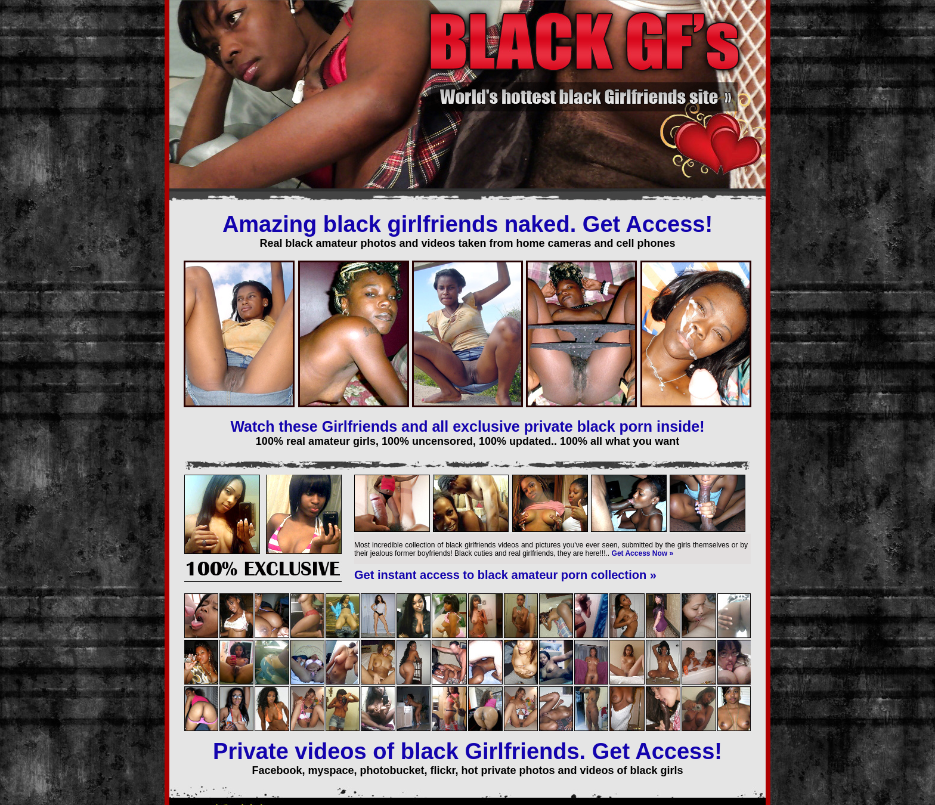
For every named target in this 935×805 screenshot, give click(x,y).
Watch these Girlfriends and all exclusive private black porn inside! (467, 426)
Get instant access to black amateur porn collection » (505, 574)
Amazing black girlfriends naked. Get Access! (467, 224)
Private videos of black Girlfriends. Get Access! (467, 751)
